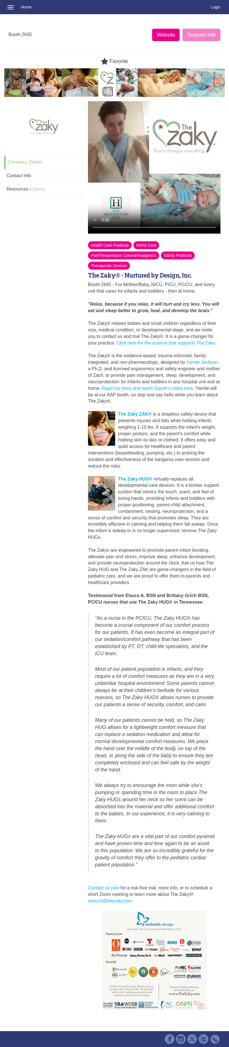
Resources (26, 189)
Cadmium (39, 1037)
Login (215, 7)
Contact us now (103, 887)
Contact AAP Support (75, 1037)
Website (166, 35)
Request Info (201, 35)
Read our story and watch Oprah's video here (147, 388)
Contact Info (19, 175)
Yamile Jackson (202, 362)
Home (26, 7)
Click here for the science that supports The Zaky (165, 342)
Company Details (25, 162)
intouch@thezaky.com (110, 900)
